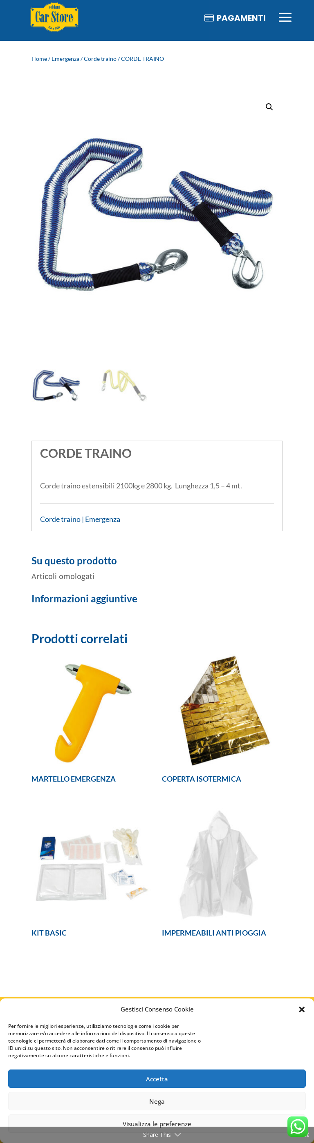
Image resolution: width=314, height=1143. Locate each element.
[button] (302, 1009)
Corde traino (100, 58)
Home (39, 58)
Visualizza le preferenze (157, 1124)
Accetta (157, 1079)
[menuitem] (54, 17)
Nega (157, 1101)
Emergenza (65, 58)
